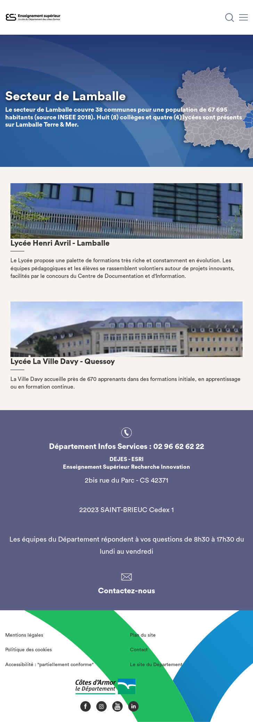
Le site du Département (156, 664)
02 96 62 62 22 (178, 446)
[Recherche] (229, 17)
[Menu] (243, 17)
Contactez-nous (126, 591)
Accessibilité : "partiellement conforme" (49, 664)
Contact (139, 649)
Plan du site (143, 635)
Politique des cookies (28, 649)
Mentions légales (24, 635)
